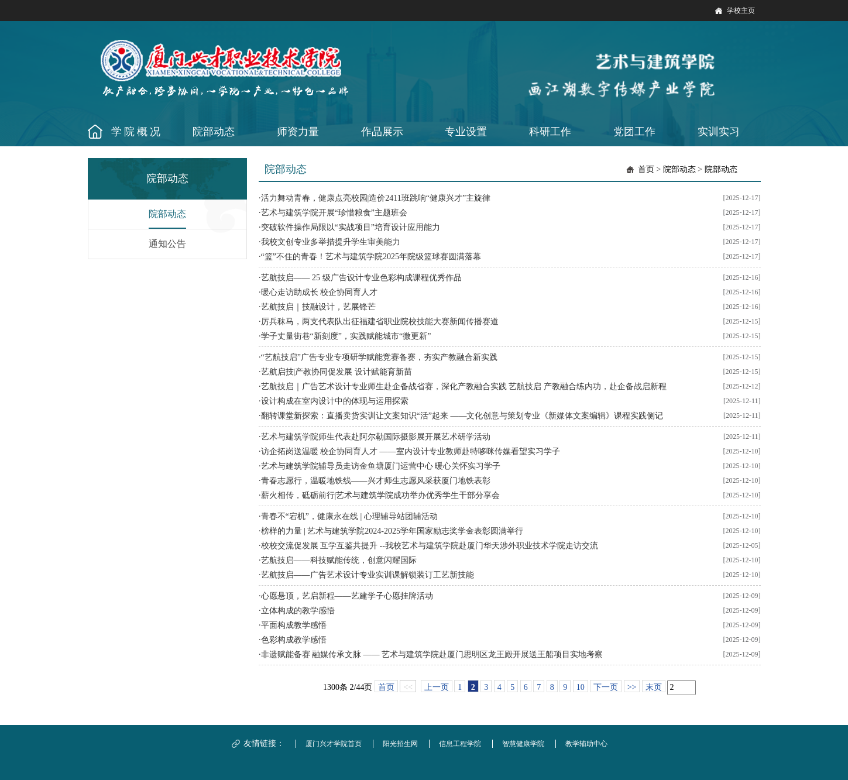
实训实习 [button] (719, 132)
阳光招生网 (400, 744)
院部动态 (167, 214)
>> (632, 687)
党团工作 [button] (634, 132)
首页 (646, 169)
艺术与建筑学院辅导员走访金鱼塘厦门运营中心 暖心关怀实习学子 (381, 466)
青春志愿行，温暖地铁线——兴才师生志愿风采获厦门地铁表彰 (375, 480)
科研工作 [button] (550, 132)
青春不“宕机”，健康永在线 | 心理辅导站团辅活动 (349, 516)
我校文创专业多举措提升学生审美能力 (330, 242)
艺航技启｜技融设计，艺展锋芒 (318, 307)
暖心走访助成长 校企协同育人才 (319, 292)
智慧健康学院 (523, 744)
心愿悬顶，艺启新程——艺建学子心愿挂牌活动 (347, 596)
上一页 (436, 687)
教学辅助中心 (586, 744)
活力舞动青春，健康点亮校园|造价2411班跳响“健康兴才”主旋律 (376, 198)
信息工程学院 (460, 744)
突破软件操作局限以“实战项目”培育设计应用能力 (350, 227)
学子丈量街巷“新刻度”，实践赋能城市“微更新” (346, 336)
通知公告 (167, 244)
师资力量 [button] (298, 132)
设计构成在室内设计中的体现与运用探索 (334, 401)
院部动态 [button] (214, 132)
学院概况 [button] (137, 132)
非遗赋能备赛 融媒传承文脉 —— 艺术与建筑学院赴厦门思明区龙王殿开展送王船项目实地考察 (432, 654)
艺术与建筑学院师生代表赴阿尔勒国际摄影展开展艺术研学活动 (375, 436)
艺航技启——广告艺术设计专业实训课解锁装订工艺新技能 (367, 575)
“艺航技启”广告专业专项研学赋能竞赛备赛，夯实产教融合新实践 (379, 357)
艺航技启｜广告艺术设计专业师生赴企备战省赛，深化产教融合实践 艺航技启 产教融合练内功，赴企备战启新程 (464, 386)
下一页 (605, 687)
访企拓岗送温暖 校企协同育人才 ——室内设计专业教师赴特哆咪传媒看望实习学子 (410, 451)
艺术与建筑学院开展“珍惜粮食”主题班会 (334, 212)
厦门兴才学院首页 (333, 744)
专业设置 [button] (466, 132)
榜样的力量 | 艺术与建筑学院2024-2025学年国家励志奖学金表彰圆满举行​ (392, 531)
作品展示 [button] (382, 132)
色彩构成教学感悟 (294, 639)
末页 (654, 687)
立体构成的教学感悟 (298, 610)
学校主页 (741, 10)
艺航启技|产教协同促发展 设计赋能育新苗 (336, 371)
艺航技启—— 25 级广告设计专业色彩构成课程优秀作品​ (361, 277)
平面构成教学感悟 (294, 625)
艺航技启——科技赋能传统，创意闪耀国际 (339, 560)
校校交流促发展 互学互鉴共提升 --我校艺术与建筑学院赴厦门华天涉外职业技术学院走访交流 (429, 545)
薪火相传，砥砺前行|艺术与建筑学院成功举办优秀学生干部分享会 (380, 495)
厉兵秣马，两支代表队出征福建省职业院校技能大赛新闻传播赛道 (380, 321)
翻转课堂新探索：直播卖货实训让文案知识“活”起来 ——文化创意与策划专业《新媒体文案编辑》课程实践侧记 (462, 415)
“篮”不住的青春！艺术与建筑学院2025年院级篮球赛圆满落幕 (371, 256)
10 (580, 687)
